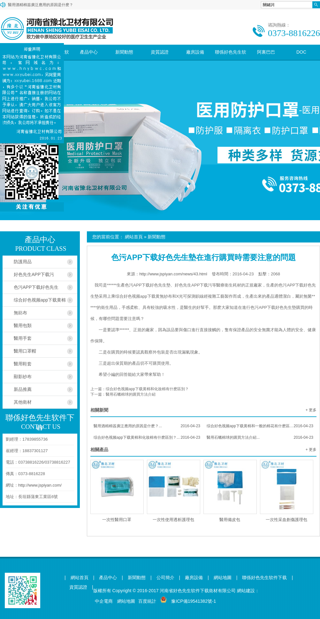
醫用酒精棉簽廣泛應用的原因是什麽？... (147, 426)
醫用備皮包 (229, 519)
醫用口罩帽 (25, 351)
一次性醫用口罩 (116, 519)
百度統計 (147, 601)
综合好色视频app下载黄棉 (40, 299)
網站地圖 (223, 577)
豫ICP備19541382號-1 (193, 601)
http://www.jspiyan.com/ (40, 485)
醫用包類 (23, 325)
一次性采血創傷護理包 (286, 519)
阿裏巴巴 (266, 52)
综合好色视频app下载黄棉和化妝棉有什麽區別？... (147, 437)
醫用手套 (23, 338)
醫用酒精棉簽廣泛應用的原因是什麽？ (40, 5)
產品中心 (89, 52)
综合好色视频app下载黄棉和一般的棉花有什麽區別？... (260, 426)
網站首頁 (134, 236)
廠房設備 (195, 52)
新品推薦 (23, 389)
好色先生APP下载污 (34, 274)
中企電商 (104, 601)
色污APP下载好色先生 (36, 287)
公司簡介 (165, 577)
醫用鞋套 (23, 363)
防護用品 (23, 261)
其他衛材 (23, 402)
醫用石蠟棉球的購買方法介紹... (260, 437)
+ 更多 (311, 410)
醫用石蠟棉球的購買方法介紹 (131, 394)
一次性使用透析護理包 (173, 519)
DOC (301, 52)
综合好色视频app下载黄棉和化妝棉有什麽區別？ (147, 389)
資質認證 (160, 52)
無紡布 (20, 312)
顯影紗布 (23, 376)
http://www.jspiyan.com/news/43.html (173, 274)
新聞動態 (124, 52)
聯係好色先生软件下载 (230, 59)
